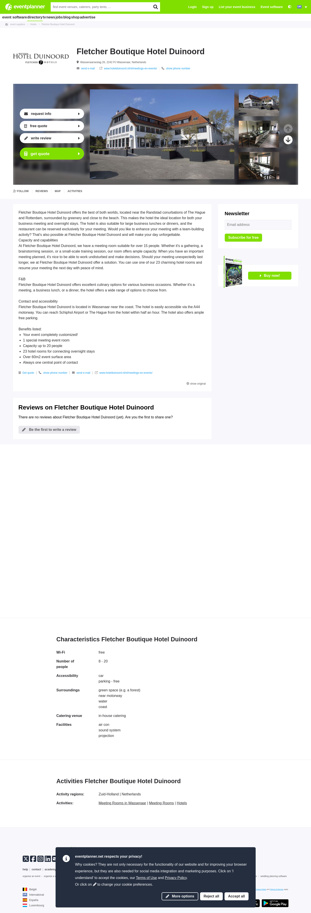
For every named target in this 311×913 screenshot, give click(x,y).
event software (16, 17)
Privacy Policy (176, 878)
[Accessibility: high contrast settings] (289, 7)
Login (192, 7)
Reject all (211, 896)
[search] (155, 7)
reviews (42, 191)
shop (105, 17)
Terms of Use (146, 878)
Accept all (236, 896)
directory (39, 17)
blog (91, 17)
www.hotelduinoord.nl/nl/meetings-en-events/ (128, 68)
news (65, 17)
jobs (79, 17)
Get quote (26, 372)
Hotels (182, 803)
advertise (122, 17)
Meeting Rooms (161, 803)
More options (180, 896)
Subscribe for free (243, 237)
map (58, 191)
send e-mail (86, 68)
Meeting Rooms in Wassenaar (122, 803)
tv (53, 17)
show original (196, 383)
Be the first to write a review (49, 429)
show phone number (176, 68)
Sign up (207, 7)
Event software (272, 7)
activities (75, 191)
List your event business (237, 7)
